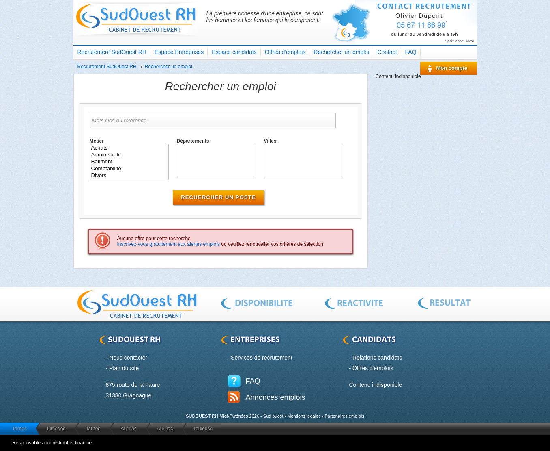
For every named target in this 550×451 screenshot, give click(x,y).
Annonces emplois (275, 397)
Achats (129, 148)
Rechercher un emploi (341, 52)
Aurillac (128, 428)
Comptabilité (129, 168)
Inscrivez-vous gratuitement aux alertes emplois (168, 244)
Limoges (56, 428)
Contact (387, 52)
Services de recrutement (261, 357)
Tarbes (19, 428)
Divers (129, 175)
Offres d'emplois (285, 52)
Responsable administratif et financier (52, 443)
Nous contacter (128, 357)
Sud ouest (273, 416)
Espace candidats (234, 52)
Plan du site (124, 368)
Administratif (129, 155)
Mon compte (452, 68)
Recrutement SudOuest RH (111, 52)
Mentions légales (304, 416)
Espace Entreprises (179, 52)
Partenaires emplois (344, 416)
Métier (97, 141)
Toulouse (203, 428)
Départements (193, 141)
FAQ (411, 52)
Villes (270, 141)
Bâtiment (129, 161)
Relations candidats (377, 357)
